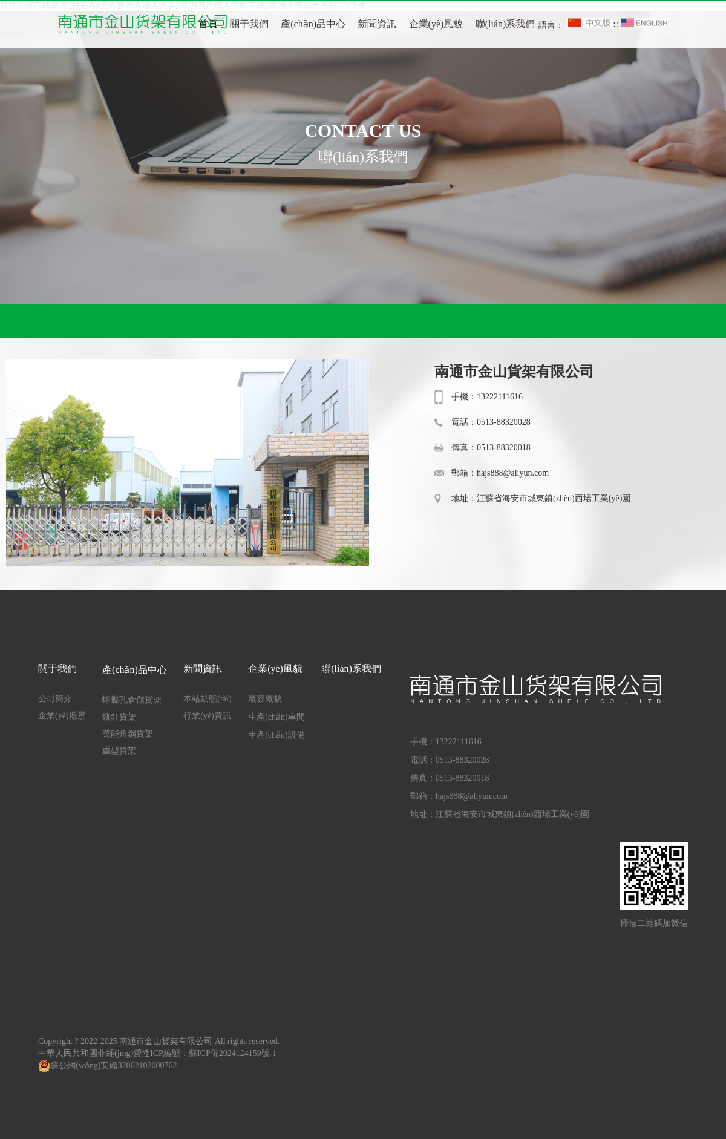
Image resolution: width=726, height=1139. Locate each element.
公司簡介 (55, 698)
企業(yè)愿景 (62, 715)
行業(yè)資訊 (207, 715)
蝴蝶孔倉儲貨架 (132, 699)
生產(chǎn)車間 (276, 716)
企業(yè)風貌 (436, 24)
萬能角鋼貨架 (127, 733)
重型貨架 (119, 750)
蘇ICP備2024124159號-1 (232, 1053)
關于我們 (249, 24)
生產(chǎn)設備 (276, 735)
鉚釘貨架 (119, 716)
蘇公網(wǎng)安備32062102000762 (113, 1065)
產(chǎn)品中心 (313, 24)
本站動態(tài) (207, 698)
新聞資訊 (377, 24)
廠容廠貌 (265, 698)
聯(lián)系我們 (505, 24)
